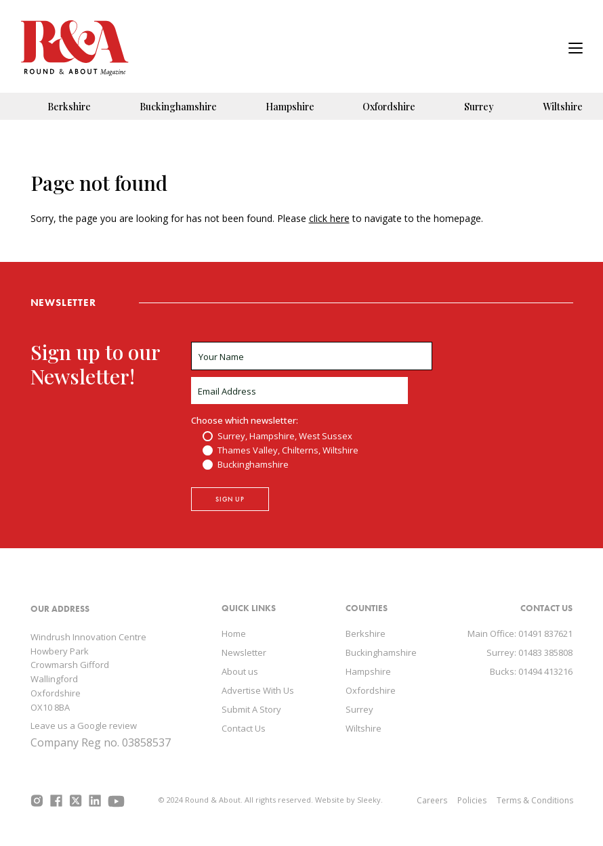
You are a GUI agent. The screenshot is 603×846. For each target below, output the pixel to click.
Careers (432, 800)
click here (329, 218)
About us (240, 671)
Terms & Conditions (535, 800)
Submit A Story (251, 709)
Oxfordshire (388, 106)
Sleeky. (370, 800)
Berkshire (69, 106)
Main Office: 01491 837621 (520, 633)
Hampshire (290, 106)
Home (234, 633)
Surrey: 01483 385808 (529, 652)
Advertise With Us (258, 690)
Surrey (479, 106)
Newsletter (244, 652)
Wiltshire (563, 106)
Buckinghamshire (178, 106)
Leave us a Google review (83, 725)
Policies (471, 800)
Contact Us (244, 728)
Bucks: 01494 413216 (531, 671)
